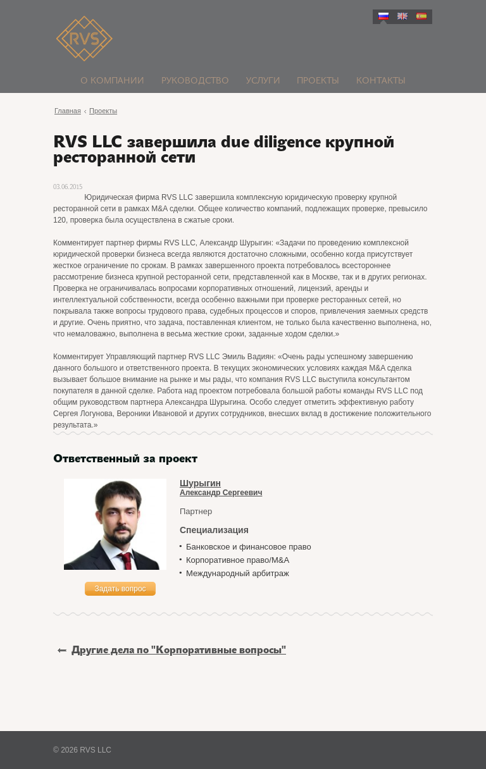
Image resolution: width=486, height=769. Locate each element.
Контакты (381, 81)
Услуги (263, 81)
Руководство (195, 81)
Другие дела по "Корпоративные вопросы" (172, 650)
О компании (112, 81)
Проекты (318, 81)
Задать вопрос (120, 588)
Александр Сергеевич (306, 488)
